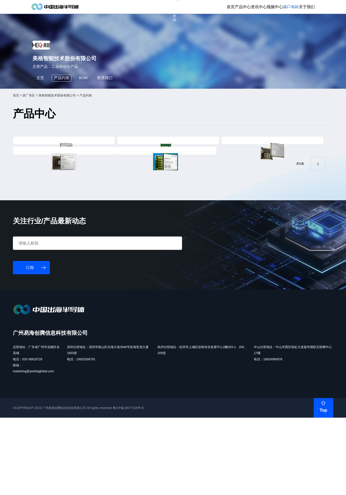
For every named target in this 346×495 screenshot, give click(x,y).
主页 (51, 122)
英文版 (297, 7)
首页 (185, 24)
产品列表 (76, 122)
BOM (102, 122)
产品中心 (203, 24)
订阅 (95, 7)
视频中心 (247, 24)
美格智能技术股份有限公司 (87, 143)
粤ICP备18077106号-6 (158, 487)
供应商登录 (279, 7)
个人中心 (242, 7)
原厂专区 (269, 24)
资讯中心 (225, 24)
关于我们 (292, 24)
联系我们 (129, 122)
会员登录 (260, 7)
